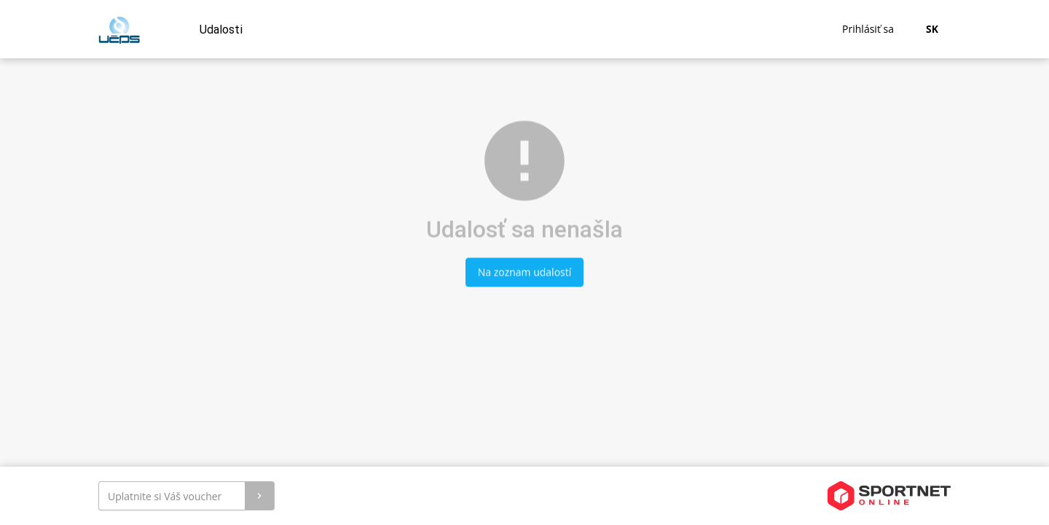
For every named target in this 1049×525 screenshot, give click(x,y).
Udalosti (221, 29)
